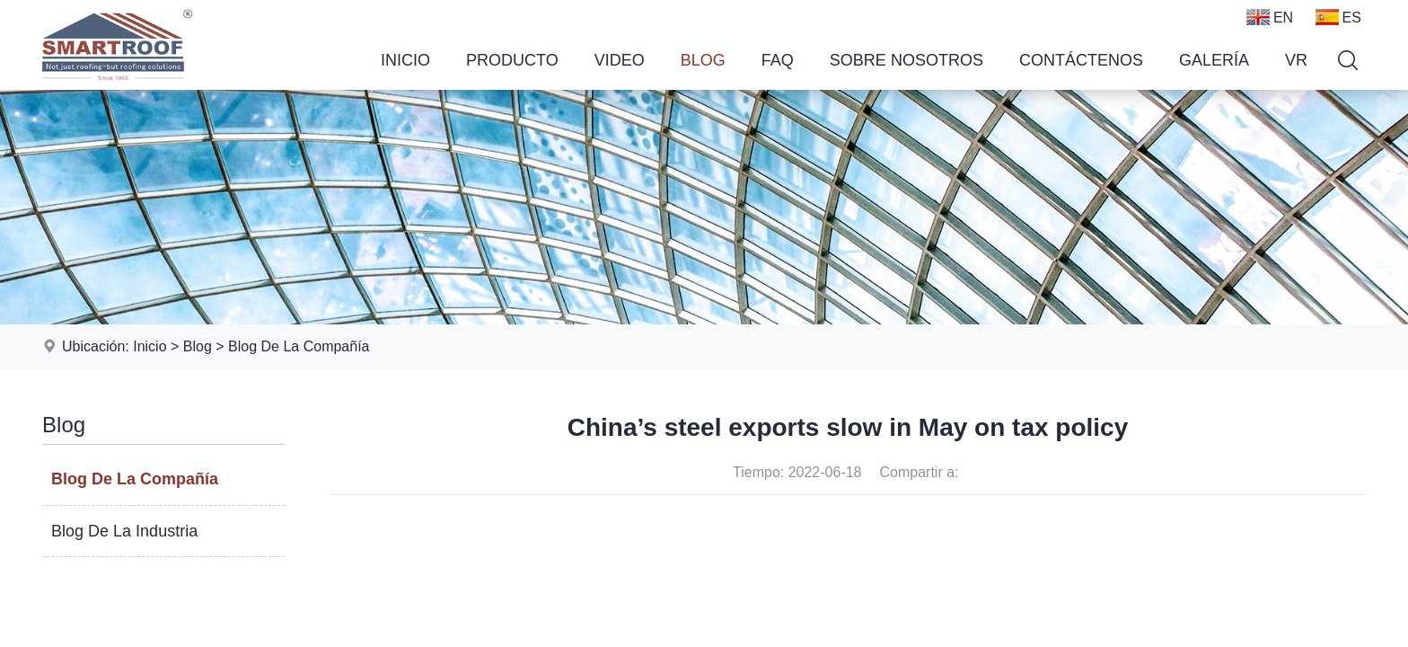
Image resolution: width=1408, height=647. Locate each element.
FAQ (777, 60)
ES (1338, 17)
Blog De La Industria (124, 531)
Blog (703, 60)
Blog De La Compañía (298, 346)
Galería (1214, 60)
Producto (512, 60)
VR (1296, 60)
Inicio (405, 60)
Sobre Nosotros (906, 60)
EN (1269, 17)
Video (619, 60)
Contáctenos (1081, 60)
